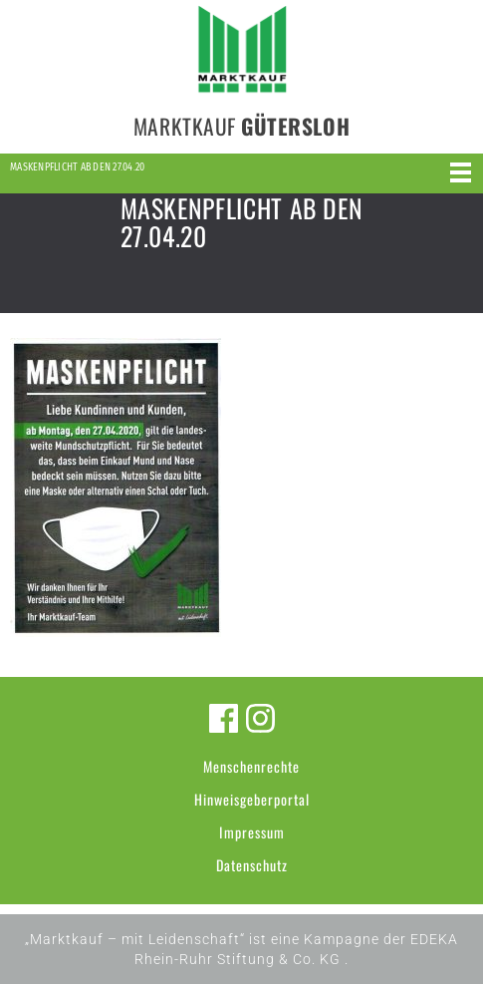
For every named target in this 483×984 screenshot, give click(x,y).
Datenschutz (252, 864)
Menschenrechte (251, 766)
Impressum (252, 831)
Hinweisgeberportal (252, 799)
